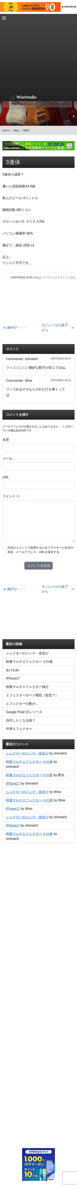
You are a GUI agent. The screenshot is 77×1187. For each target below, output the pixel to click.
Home (5, 130)
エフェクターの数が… (22, 703)
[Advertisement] (38, 52)
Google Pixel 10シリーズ (24, 712)
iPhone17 (13, 678)
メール (7, 458)
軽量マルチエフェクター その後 (29, 661)
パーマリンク (49, 277)
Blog (16, 130)
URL (5, 477)
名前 (5, 439)
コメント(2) (66, 277)
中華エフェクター (19, 729)
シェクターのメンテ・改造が (27, 653)
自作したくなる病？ (20, 720)
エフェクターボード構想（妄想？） (32, 695)
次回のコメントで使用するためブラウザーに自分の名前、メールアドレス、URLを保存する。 (40, 550)
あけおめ (12, 670)
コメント (11, 496)
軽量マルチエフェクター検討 (27, 687)
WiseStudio (26, 97)
